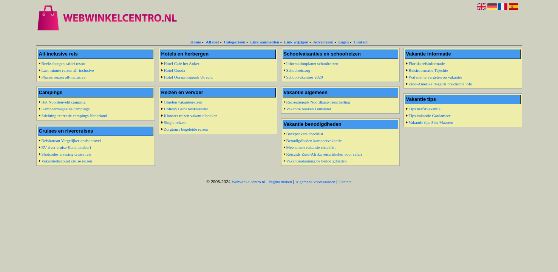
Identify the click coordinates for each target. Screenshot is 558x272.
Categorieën (234, 42)
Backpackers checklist (304, 133)
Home (195, 42)
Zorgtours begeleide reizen (186, 129)
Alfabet (212, 42)
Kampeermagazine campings (66, 109)
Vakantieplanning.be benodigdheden (316, 161)
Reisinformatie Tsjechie (428, 70)
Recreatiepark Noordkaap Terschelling (318, 102)
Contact (361, 42)
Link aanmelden (264, 42)
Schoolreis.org (298, 70)
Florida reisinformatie (427, 63)
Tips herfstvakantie (425, 109)
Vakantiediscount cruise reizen (67, 161)
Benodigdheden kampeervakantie (314, 140)
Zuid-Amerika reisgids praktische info (440, 84)
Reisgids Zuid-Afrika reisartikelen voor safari (324, 154)
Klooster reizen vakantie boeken (191, 115)
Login (344, 42)
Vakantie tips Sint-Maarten (431, 122)
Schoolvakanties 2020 (304, 77)
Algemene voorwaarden (315, 181)
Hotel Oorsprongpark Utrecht (188, 77)
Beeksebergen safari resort (63, 63)
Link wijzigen (296, 42)
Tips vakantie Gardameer (430, 115)
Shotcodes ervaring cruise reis (66, 154)
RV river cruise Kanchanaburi (66, 147)
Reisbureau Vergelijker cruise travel (71, 140)
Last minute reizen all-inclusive (68, 70)
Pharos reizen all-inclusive (64, 77)
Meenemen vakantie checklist (311, 147)
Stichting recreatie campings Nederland (74, 115)
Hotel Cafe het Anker (181, 63)
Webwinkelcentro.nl (248, 181)
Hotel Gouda (174, 70)
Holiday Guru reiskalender (186, 109)
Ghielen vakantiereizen (183, 102)
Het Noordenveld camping (64, 102)
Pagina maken (280, 181)
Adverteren (323, 42)
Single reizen (175, 122)
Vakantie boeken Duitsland (308, 109)
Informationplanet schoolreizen (312, 63)
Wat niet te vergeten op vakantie (435, 77)
